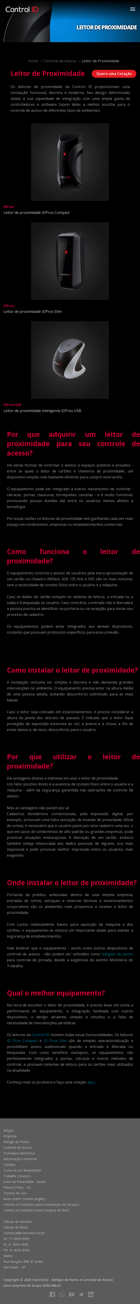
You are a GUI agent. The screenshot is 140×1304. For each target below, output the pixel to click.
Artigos (8, 1130)
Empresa (9, 1136)
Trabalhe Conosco (17, 1176)
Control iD (40, 1034)
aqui (90, 1082)
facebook (52, 1294)
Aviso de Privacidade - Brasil (24, 1182)
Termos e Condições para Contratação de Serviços (41, 1204)
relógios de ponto (117, 954)
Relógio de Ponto (16, 1142)
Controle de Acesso (59, 60)
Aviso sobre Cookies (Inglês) (24, 1199)
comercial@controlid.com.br (24, 1233)
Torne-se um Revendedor (22, 1170)
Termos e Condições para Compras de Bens (36, 1210)
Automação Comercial (20, 1159)
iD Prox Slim (55, 1040)
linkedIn (91, 1294)
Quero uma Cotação (114, 73)
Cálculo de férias (15, 1227)
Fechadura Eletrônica (19, 1153)
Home (33, 60)
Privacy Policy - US (17, 1187)
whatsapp (62, 1294)
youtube (71, 1294)
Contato (9, 1164)
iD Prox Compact (22, 1040)
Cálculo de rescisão (17, 1221)
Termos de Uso (15, 1193)
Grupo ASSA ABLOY (46, 1285)
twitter (81, 1294)
